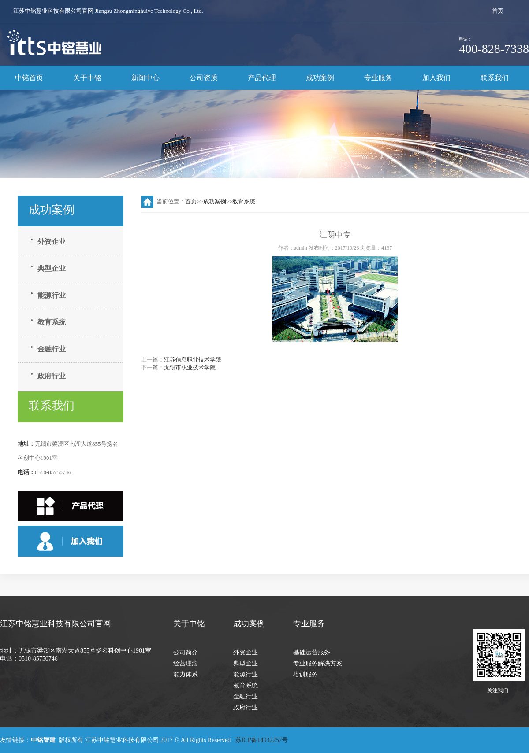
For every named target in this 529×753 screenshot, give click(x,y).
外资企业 (51, 241)
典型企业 (51, 268)
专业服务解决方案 (318, 663)
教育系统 (51, 322)
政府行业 (51, 376)
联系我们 (495, 77)
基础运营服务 (311, 652)
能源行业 (51, 295)
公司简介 (185, 652)
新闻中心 (145, 77)
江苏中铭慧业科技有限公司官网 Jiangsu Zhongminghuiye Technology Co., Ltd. (108, 10)
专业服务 (378, 77)
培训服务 (305, 674)
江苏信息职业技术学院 (192, 359)
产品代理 (262, 77)
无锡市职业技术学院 (190, 367)
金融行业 (51, 349)
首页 (497, 10)
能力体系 (185, 674)
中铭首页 (29, 77)
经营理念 (185, 663)
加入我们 (436, 77)
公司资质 (204, 77)
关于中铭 (87, 77)
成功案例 (320, 77)
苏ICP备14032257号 (262, 740)
